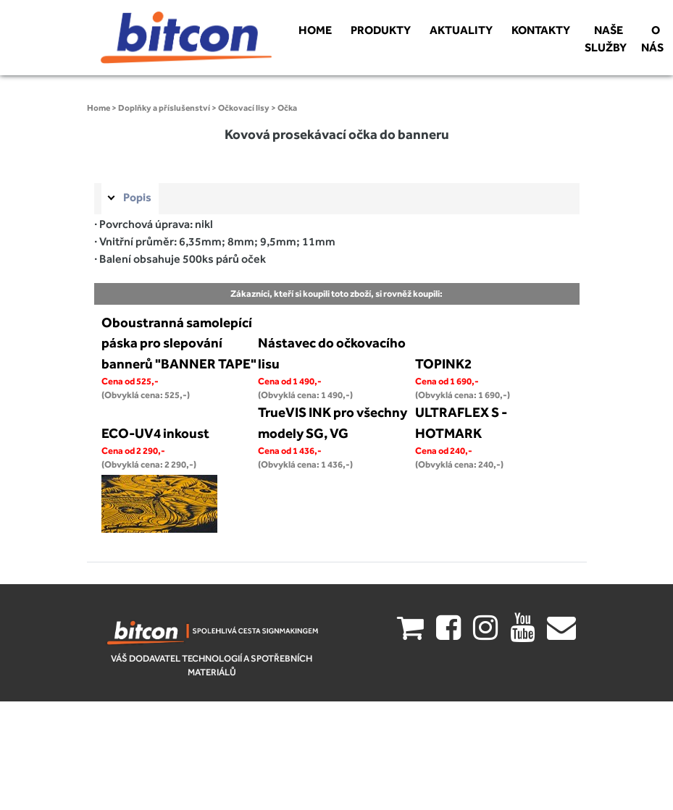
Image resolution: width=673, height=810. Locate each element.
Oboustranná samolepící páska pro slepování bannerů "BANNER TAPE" (178, 343)
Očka (287, 108)
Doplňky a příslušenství (164, 108)
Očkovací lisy (243, 108)
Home (98, 108)
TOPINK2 (443, 363)
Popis (137, 197)
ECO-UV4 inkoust (155, 433)
